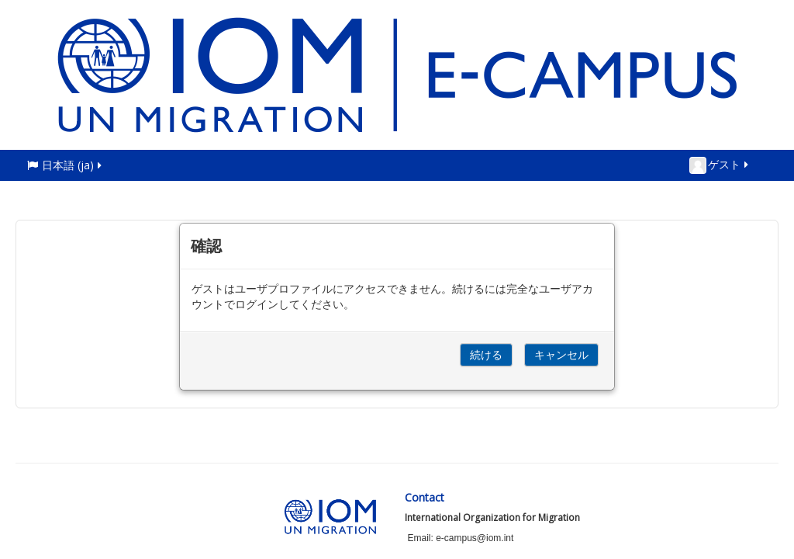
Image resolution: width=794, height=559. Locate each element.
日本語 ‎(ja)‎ (65, 165)
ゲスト (720, 165)
